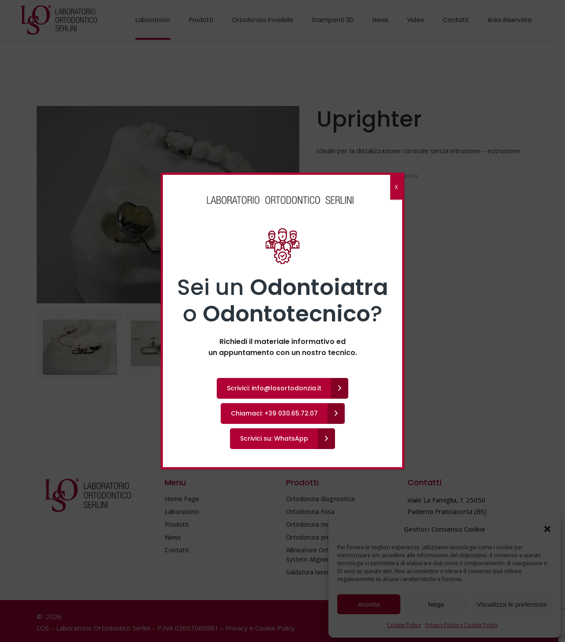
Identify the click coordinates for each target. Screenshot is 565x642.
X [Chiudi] (396, 187)
